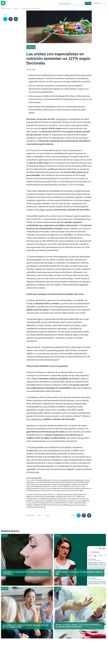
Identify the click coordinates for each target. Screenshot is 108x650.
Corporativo (6, 8)
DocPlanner (55, 480)
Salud (16, 8)
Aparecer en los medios (31, 8)
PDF (39, 515)
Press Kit (97, 3)
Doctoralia (30, 480)
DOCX (48, 515)
